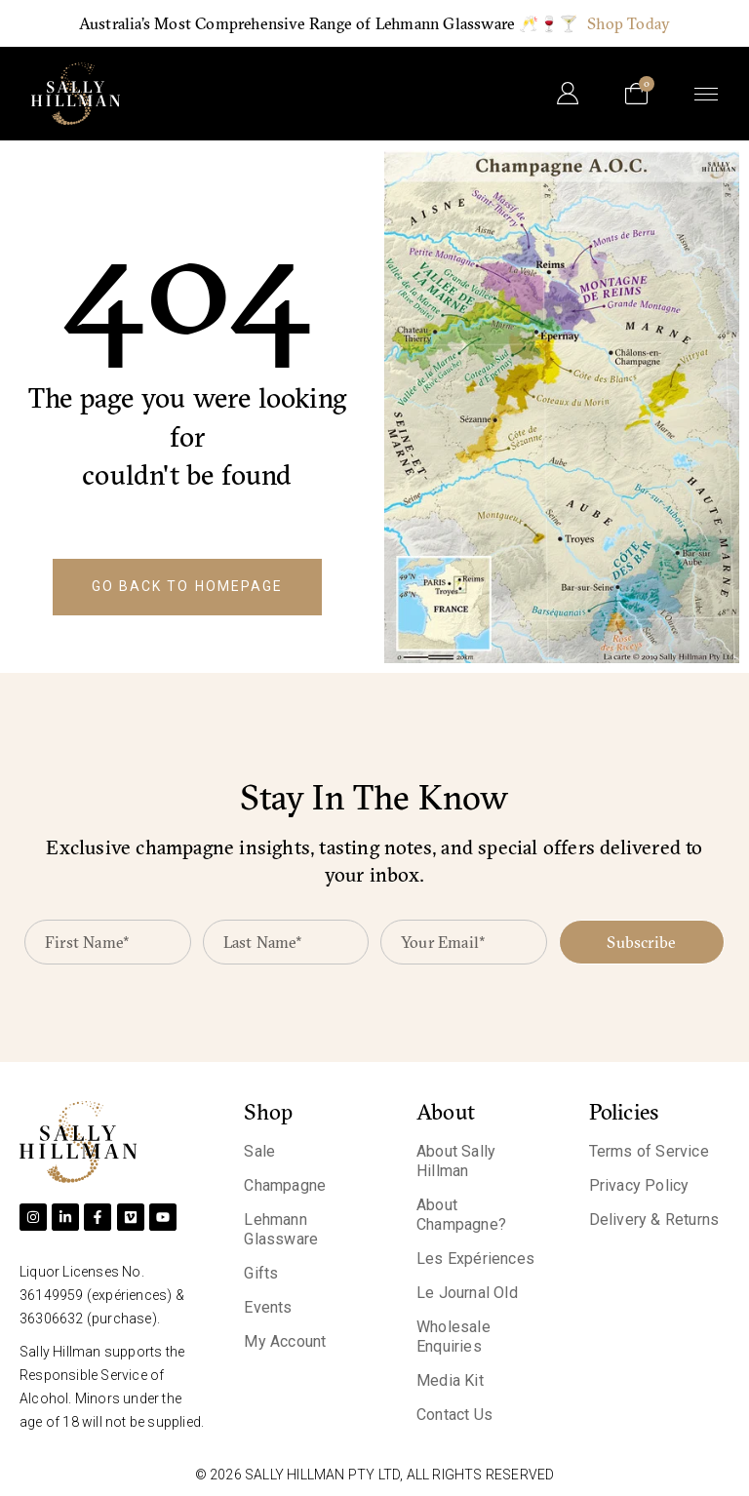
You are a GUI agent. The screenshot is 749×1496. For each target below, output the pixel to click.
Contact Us (454, 1414)
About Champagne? (461, 1215)
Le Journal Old (467, 1292)
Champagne (285, 1185)
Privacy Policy (639, 1185)
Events (268, 1307)
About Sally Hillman (455, 1161)
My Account (285, 1341)
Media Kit (450, 1380)
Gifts (261, 1273)
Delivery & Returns (654, 1219)
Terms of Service (649, 1151)
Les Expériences (475, 1258)
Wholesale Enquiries (453, 1337)
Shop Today (628, 23)
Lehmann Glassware (281, 1229)
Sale (259, 1151)
